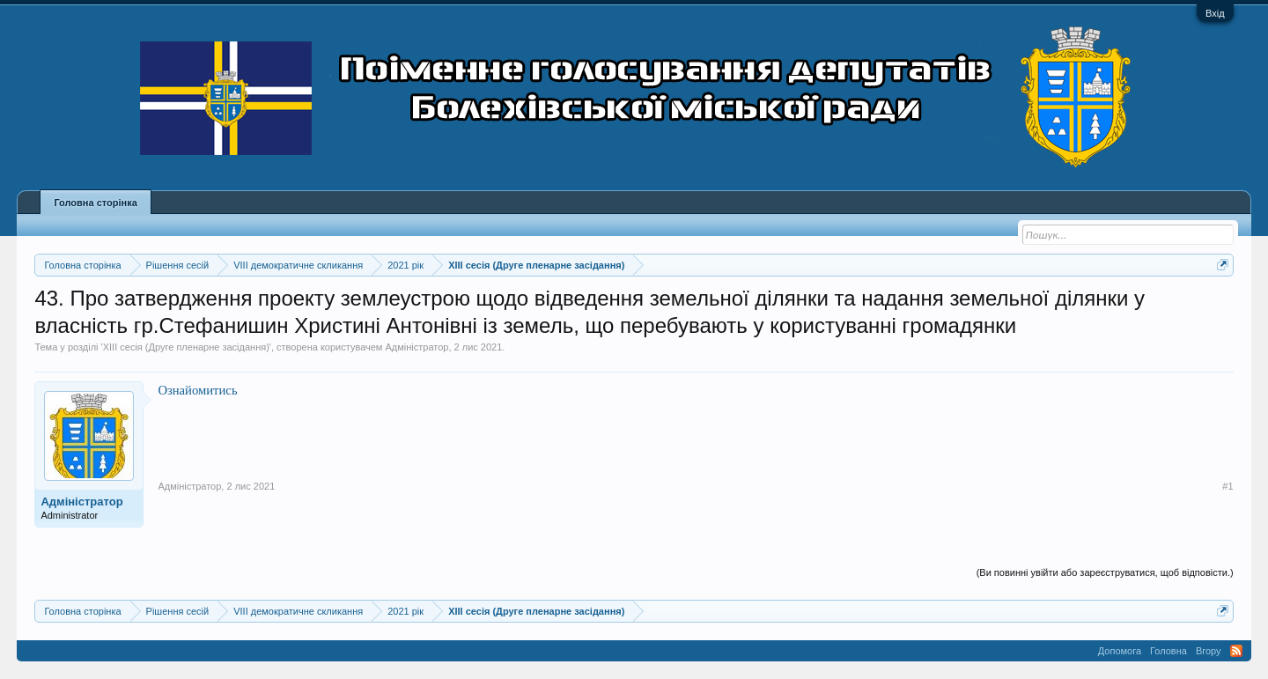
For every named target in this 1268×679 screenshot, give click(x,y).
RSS (1236, 651)
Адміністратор (416, 347)
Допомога (1119, 651)
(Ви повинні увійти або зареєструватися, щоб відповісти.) (1105, 572)
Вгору (1208, 651)
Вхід (1215, 13)
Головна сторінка (95, 202)
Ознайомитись (197, 390)
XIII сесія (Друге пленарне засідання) (186, 347)
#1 (1227, 486)
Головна (1168, 651)
